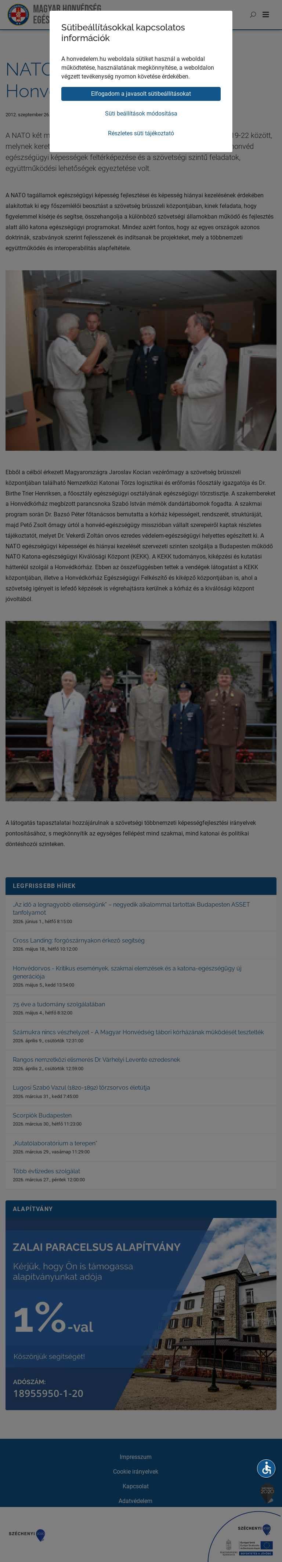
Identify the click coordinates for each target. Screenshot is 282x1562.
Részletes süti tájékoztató (141, 133)
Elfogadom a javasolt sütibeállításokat (141, 93)
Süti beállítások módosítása (141, 113)
